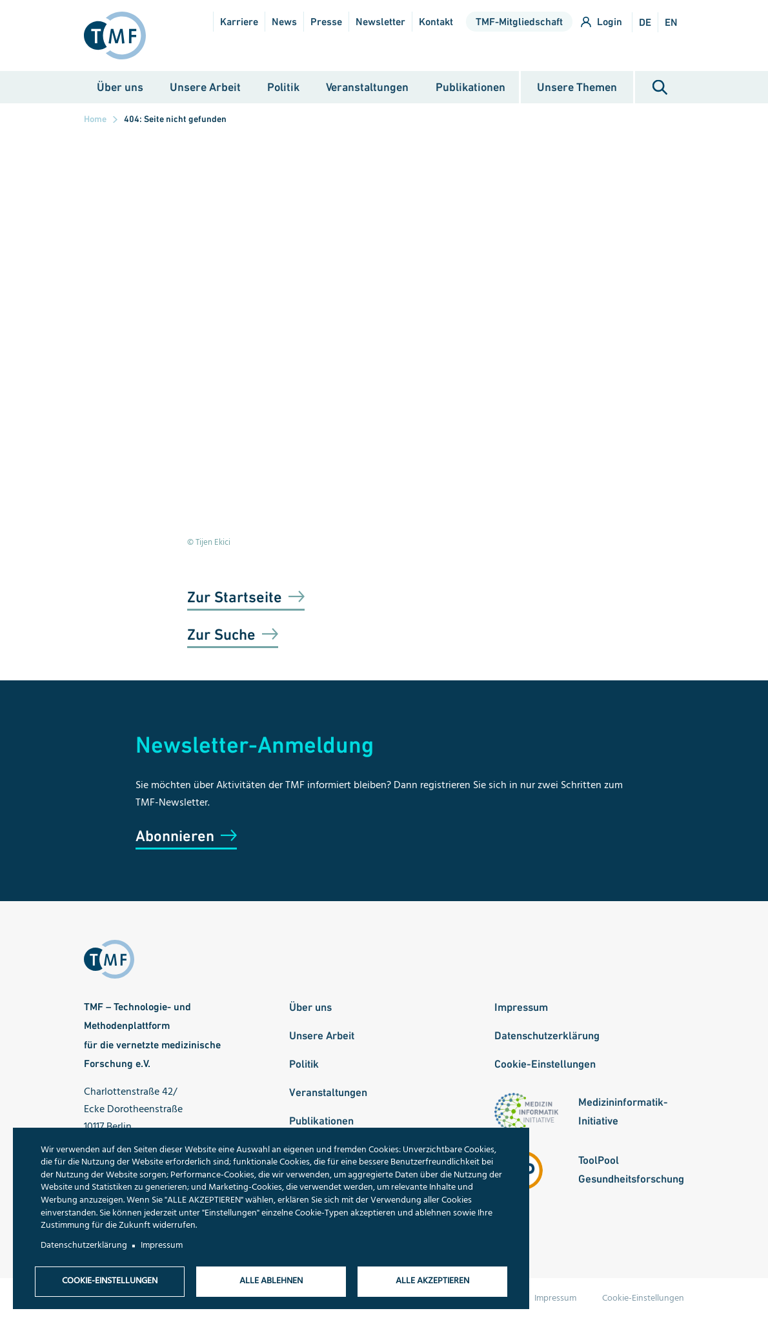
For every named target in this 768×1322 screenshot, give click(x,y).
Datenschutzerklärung (547, 1037)
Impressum (521, 1009)
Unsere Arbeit (205, 89)
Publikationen (470, 89)
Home (95, 121)
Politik (283, 89)
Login (609, 21)
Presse (326, 21)
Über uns (120, 89)
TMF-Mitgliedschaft (519, 21)
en (671, 22)
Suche (660, 89)
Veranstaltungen (367, 89)
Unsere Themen (577, 89)
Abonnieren (175, 838)
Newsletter (380, 21)
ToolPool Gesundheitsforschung (631, 1171)
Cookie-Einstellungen (545, 1065)
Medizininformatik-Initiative (623, 1113)
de (645, 22)
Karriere (239, 21)
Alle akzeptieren (432, 1281)
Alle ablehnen (271, 1281)
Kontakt (436, 21)
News (284, 21)
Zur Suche (221, 637)
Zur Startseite (234, 599)
